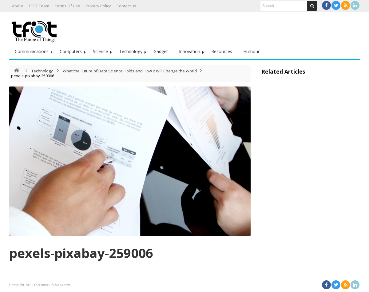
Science (100, 51)
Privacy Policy (98, 6)
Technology (130, 51)
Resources (221, 51)
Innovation (189, 51)
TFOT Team (39, 6)
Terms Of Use (67, 6)
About (17, 6)
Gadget (160, 51)
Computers (71, 51)
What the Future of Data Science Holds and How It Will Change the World (130, 71)
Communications (32, 51)
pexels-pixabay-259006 (81, 253)
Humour (251, 51)
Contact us (126, 6)
